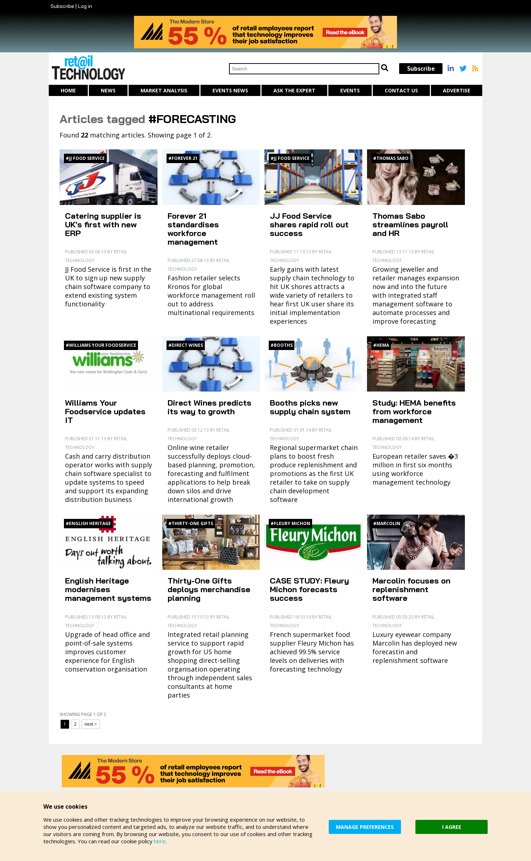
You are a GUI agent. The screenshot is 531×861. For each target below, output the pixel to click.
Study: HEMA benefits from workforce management (414, 411)
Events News (230, 90)
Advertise (456, 90)
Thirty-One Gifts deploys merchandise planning (209, 589)
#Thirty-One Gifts (190, 523)
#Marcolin (386, 523)
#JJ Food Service (85, 158)
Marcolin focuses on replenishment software (411, 589)
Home (68, 90)
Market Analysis (164, 90)
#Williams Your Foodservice (101, 345)
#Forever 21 (183, 158)
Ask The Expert (294, 90)
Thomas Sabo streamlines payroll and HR (410, 224)
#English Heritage (88, 523)
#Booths (282, 345)
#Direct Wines (185, 345)
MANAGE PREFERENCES (365, 826)
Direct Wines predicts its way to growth (209, 407)
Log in (85, 6)
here (159, 841)
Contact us (401, 90)
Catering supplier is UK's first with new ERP (103, 224)
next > (91, 724)
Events (350, 90)
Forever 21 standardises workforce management (193, 229)
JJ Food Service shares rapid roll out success (309, 224)
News (108, 90)
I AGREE (451, 826)
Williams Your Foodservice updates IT (105, 411)
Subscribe (62, 6)
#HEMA (381, 345)
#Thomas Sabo (391, 158)
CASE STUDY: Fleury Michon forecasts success (309, 589)
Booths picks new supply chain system (310, 407)
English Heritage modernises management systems (108, 589)
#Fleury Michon (290, 523)
